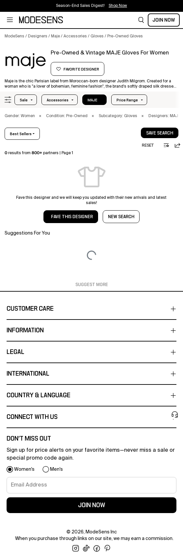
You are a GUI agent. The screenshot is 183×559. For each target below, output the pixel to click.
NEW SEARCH (121, 217)
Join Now (163, 20)
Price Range (127, 100)
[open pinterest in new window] (107, 548)
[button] (141, 20)
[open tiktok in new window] (86, 548)
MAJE (92, 100)
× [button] (40, 116)
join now (91, 505)
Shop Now (118, 6)
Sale (24, 100)
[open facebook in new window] (97, 548)
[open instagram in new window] (76, 548)
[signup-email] (91, 485)
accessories (57, 100)
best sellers (21, 134)
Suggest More (91, 284)
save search (159, 133)
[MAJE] (25, 61)
